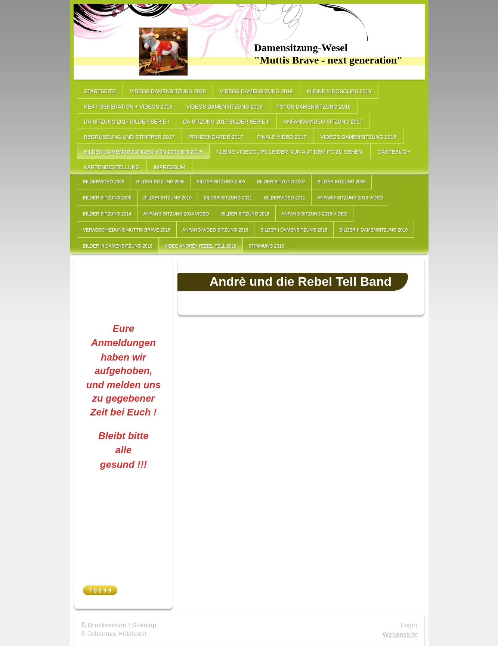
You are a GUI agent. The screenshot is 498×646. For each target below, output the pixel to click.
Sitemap (144, 625)
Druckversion (104, 625)
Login (409, 625)
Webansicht (400, 634)
